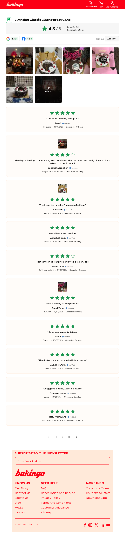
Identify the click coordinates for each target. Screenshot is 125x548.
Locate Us (21, 497)
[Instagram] (90, 525)
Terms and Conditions (56, 502)
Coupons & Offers (98, 492)
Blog (18, 502)
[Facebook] (85, 525)
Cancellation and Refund (58, 492)
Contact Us (22, 492)
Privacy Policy (50, 497)
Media (19, 507)
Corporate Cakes (97, 488)
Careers (20, 512)
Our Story (21, 488)
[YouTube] (108, 525)
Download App (96, 497)
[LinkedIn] (102, 525)
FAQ (43, 488)
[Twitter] (96, 525)
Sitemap (46, 512)
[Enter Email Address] (59, 461)
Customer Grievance (55, 507)
